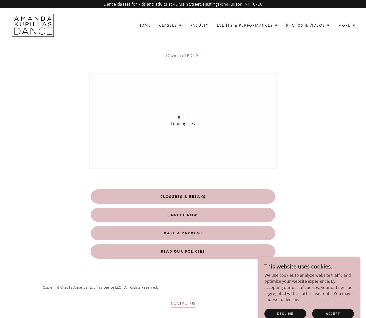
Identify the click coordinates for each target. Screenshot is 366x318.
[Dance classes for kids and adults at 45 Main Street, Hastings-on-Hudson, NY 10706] (183, 4)
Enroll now (182, 214)
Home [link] (144, 25)
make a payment (183, 233)
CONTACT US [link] (183, 303)
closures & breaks (183, 196)
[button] (170, 25)
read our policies (183, 251)
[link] (33, 25)
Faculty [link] (199, 25)
